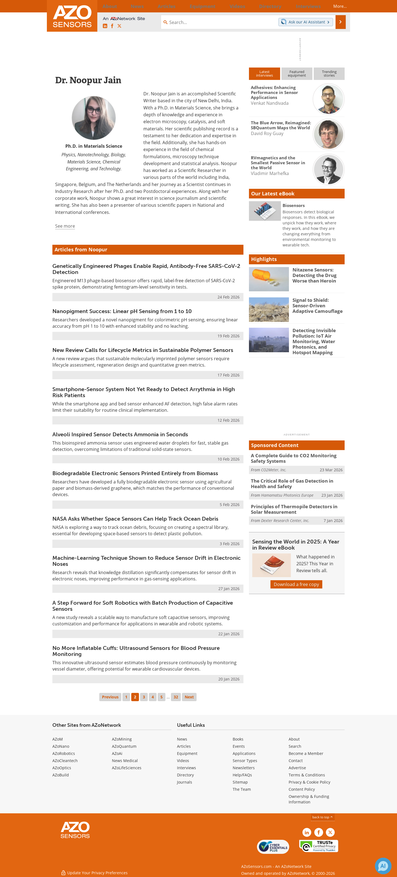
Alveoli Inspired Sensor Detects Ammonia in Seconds (120, 434)
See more (65, 226)
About (294, 739)
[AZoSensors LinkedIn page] (105, 26)
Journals (184, 782)
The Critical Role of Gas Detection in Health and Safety (296, 479)
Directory (185, 775)
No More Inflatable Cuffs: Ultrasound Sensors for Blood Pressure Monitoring (136, 651)
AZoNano (60, 746)
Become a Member (306, 753)
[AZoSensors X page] (119, 26)
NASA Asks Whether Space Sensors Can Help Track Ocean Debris (135, 518)
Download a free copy (296, 578)
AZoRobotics (63, 753)
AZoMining (122, 739)
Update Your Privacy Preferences (94, 870)
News (182, 739)
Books (238, 739)
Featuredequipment (297, 73)
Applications (244, 753)
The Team (242, 789)
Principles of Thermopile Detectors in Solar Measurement (295, 503)
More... (335, 6)
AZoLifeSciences (126, 767)
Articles (184, 746)
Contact (296, 760)
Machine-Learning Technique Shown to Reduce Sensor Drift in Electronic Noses (146, 561)
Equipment (187, 753)
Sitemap (240, 782)
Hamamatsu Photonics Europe (287, 490)
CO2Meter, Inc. (273, 466)
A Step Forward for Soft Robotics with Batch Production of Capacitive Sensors (142, 605)
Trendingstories (329, 73)
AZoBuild (60, 775)
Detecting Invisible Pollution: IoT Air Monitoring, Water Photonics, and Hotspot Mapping (317, 340)
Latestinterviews (264, 73)
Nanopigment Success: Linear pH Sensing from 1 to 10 (122, 311)
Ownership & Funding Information (309, 799)
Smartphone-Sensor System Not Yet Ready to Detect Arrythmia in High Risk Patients (143, 392)
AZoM (57, 739)
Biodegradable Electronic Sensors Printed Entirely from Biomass (135, 473)
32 (176, 697)
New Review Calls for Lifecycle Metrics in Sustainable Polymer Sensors (142, 350)
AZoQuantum (124, 746)
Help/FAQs (242, 775)
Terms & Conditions (307, 775)
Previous (110, 697)
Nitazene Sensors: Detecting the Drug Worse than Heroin (312, 274)
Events (239, 746)
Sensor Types (245, 760)
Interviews (186, 767)
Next (189, 697)
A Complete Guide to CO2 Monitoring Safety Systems (296, 455)
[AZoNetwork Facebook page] (112, 26)
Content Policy (302, 789)
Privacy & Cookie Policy (309, 782)
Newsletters (244, 767)
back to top (322, 817)
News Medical (125, 760)
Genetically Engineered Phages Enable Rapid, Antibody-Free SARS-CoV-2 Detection (146, 269)
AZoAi (117, 753)
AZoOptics (61, 767)
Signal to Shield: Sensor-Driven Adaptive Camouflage (317, 305)
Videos (183, 760)
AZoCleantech (65, 760)
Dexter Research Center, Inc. (285, 514)
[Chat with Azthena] (383, 866)
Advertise (297, 767)
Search (295, 746)
